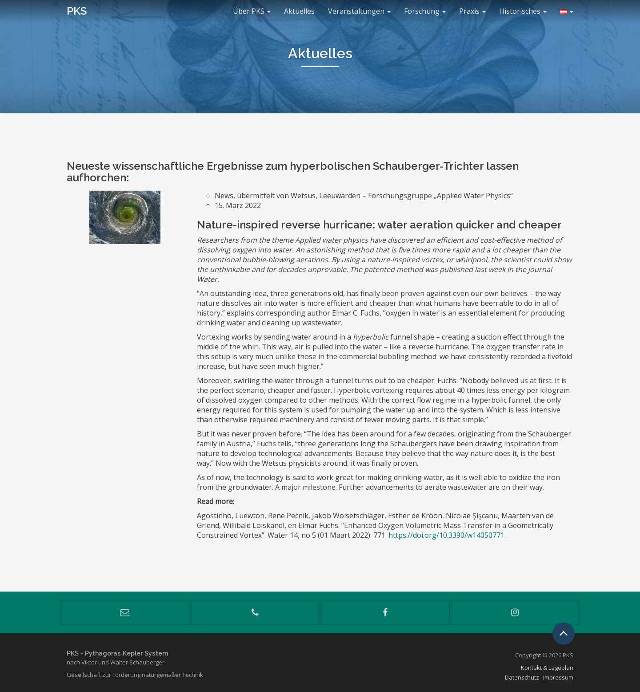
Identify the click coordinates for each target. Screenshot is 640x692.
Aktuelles (299, 11)
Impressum (558, 677)
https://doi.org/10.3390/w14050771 (446, 535)
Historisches (523, 11)
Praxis (472, 11)
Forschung (425, 11)
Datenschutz (522, 677)
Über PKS (252, 11)
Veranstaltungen (359, 11)
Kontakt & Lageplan (547, 668)
